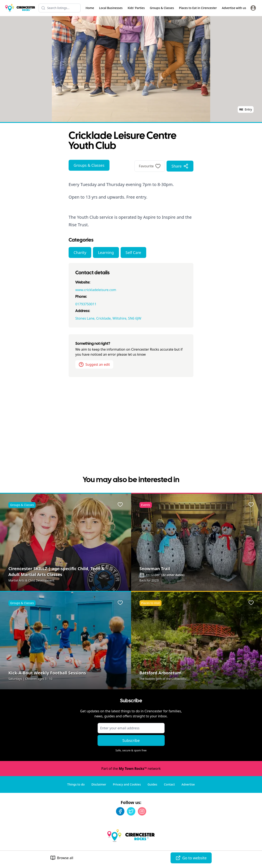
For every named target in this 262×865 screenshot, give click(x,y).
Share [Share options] (180, 166)
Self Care (133, 252)
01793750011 (85, 304)
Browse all (61, 857)
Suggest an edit (94, 364)
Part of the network (131, 768)
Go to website (191, 857)
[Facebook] (120, 811)
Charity (80, 252)
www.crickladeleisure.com (95, 289)
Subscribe (131, 740)
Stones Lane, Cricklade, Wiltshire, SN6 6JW (108, 318)
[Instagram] (142, 811)
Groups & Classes (89, 165)
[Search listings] (60, 8)
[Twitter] (131, 811)
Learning (106, 252)
